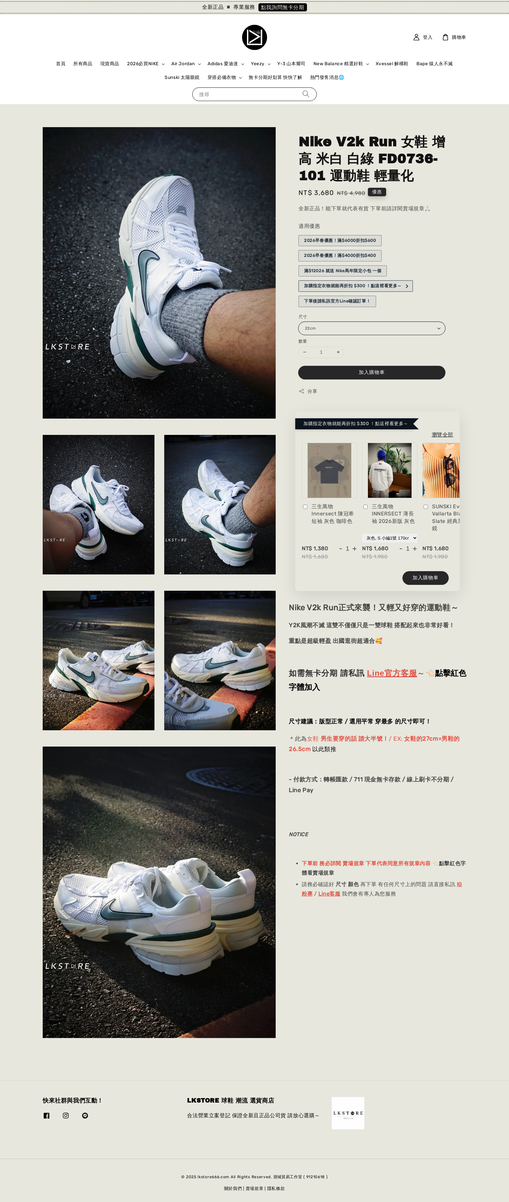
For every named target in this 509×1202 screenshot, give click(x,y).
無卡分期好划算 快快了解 (275, 77)
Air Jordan (183, 64)
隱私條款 (276, 1188)
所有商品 (82, 64)
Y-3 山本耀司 (291, 64)
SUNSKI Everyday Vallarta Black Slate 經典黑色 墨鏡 (450, 517)
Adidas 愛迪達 (223, 64)
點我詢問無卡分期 (282, 7)
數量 (302, 341)
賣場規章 (255, 1188)
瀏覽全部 (442, 435)
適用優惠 (309, 226)
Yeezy (258, 64)
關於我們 (233, 1188)
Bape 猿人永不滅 (434, 64)
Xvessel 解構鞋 (392, 64)
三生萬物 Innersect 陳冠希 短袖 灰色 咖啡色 (328, 513)
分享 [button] (307, 391)
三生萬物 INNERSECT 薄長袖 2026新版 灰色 (388, 513)
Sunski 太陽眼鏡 (182, 77)
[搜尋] (306, 94)
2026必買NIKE (143, 64)
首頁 (60, 64)
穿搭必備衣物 (222, 77)
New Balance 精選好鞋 (338, 64)
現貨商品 (109, 64)
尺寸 (302, 316)
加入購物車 (372, 372)
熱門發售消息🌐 (327, 77)
